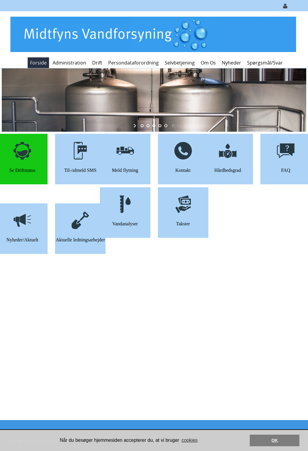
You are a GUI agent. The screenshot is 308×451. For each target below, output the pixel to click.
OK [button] (274, 440)
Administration (69, 62)
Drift (97, 62)
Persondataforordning (133, 62)
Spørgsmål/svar (265, 62)
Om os (208, 62)
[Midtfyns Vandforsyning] (151, 34)
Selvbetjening (180, 62)
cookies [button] (190, 440)
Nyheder (231, 62)
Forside (38, 62)
